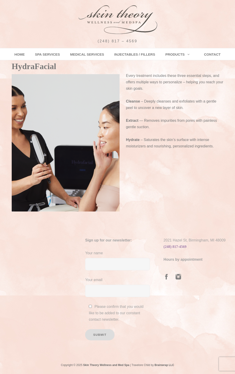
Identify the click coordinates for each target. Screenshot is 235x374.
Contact (212, 54)
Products (177, 54)
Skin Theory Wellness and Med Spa (106, 365)
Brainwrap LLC (164, 365)
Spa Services (47, 54)
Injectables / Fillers (134, 54)
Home (19, 54)
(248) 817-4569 (175, 247)
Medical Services (87, 54)
